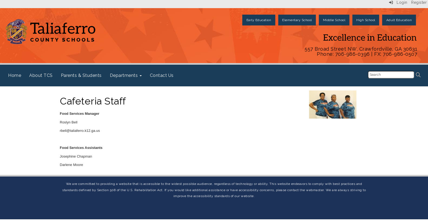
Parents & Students (81, 75)
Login (398, 2)
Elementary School (297, 20)
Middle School (334, 20)
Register (419, 2)
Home (14, 75)
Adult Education (399, 20)
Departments (126, 75)
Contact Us (162, 75)
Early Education (258, 20)
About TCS (41, 75)
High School (365, 20)
